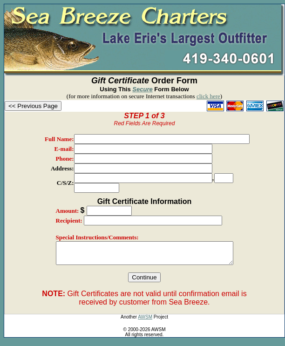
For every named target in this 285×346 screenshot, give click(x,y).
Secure (142, 89)
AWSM (145, 321)
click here (208, 96)
